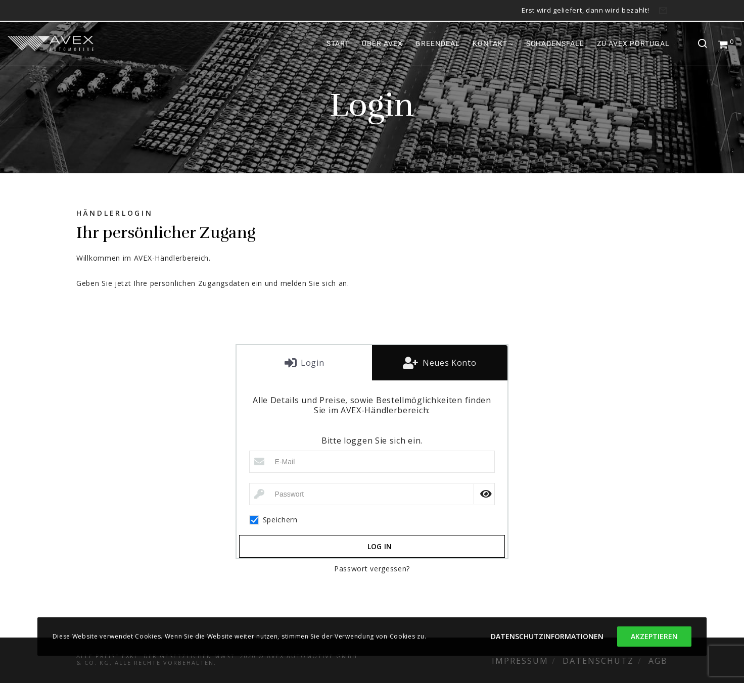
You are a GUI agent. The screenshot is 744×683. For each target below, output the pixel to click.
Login (311, 362)
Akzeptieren (654, 636)
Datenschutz (598, 660)
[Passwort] (372, 494)
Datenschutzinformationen (547, 636)
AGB (658, 660)
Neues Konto (448, 362)
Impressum (520, 660)
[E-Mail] (372, 462)
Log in (379, 546)
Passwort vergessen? (372, 568)
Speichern (273, 520)
